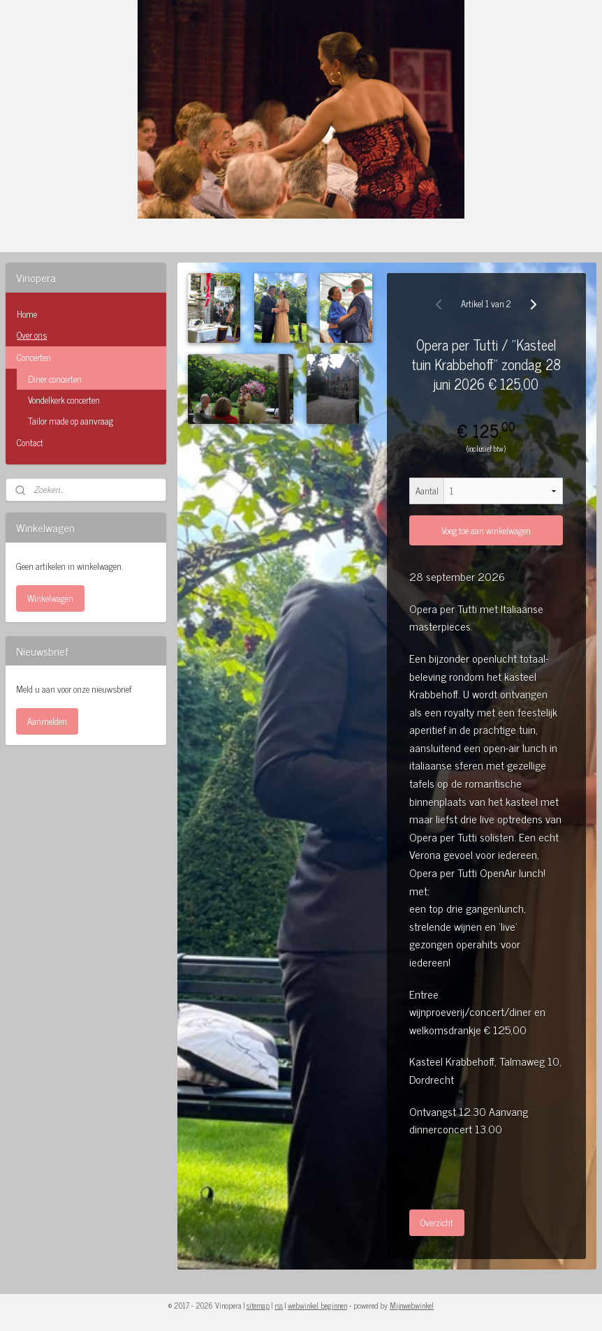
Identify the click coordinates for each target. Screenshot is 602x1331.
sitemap (258, 1305)
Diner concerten (55, 379)
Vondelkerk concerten (64, 399)
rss (278, 1305)
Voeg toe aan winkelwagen (486, 530)
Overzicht (437, 1223)
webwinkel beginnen (317, 1305)
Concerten (86, 357)
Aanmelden (47, 721)
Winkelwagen (50, 598)
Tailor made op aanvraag (70, 420)
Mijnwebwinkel (412, 1305)
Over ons (32, 335)
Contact (30, 442)
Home (27, 314)
